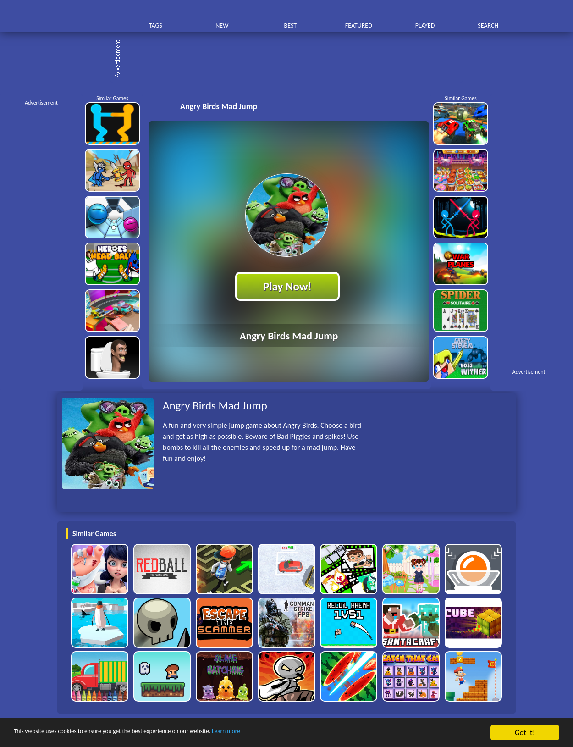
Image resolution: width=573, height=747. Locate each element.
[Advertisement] (291, 59)
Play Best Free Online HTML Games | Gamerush (88, 16)
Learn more (286, 733)
